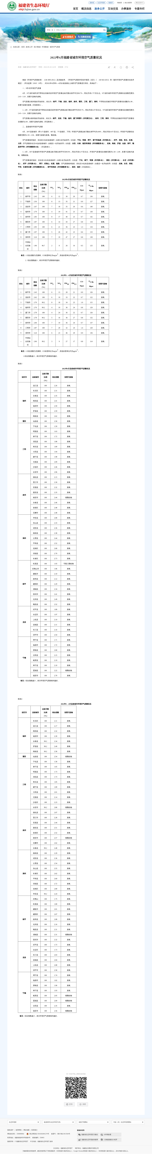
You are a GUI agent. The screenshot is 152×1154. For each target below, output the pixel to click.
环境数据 (45, 47)
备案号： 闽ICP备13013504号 (60, 1134)
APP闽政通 (106, 1135)
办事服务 (126, 8)
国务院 (92, 2)
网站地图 (26, 1130)
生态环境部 (101, 2)
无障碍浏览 (84, 36)
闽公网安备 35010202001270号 (37, 1134)
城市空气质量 (55, 47)
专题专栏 (139, 8)
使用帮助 (19, 1130)
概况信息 (86, 8)
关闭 (82, 1104)
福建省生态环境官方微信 (88, 1135)
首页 (75, 8)
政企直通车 (128, 2)
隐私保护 (10, 1130)
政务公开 (100, 8)
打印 (69, 1104)
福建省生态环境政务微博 (88, 1140)
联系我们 (34, 1130)
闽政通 (119, 2)
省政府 (110, 2)
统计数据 (37, 47)
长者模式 (67, 36)
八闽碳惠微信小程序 (110, 1140)
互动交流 (113, 8)
